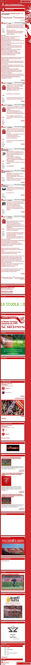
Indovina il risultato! (5, 437)
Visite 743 (21, 508)
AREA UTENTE (27, 1)
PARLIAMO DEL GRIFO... (16, 13)
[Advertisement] (6, 368)
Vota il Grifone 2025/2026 (6, 292)
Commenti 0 (21, 471)
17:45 (4, 664)
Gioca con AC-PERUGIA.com (7, 289)
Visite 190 (21, 470)
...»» (14, 468)
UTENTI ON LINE (26, 663)
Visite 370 (21, 491)
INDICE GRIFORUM (6, 13)
